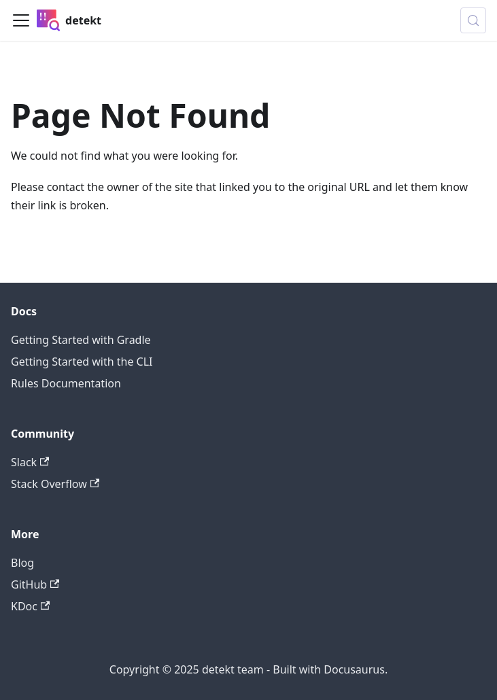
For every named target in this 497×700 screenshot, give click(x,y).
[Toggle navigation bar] (21, 20)
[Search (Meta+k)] (473, 20)
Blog (22, 562)
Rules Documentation (66, 383)
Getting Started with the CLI (81, 361)
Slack (30, 462)
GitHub (35, 584)
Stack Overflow (55, 483)
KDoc (30, 606)
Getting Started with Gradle (81, 339)
